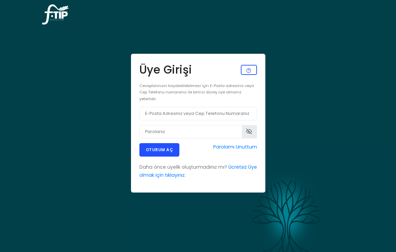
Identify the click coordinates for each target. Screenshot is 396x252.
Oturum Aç (159, 150)
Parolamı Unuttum (235, 146)
